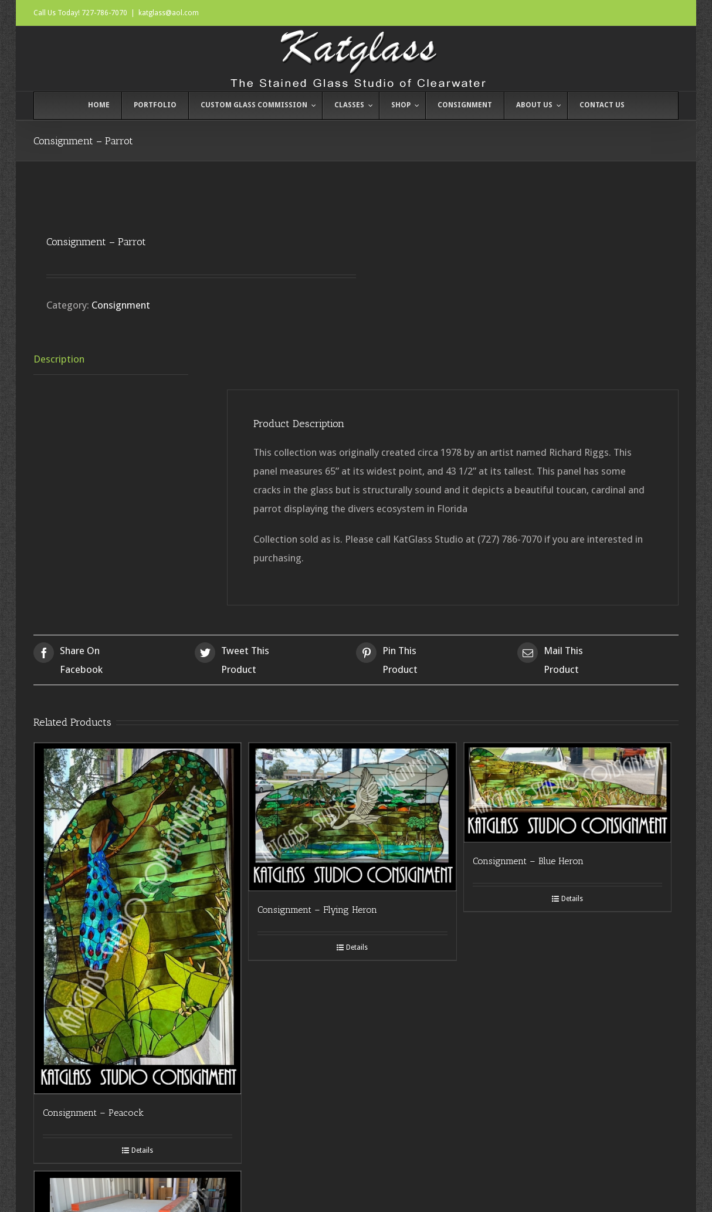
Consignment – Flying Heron (317, 909)
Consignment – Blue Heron (528, 860)
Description (58, 359)
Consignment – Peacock (93, 1112)
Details (142, 1150)
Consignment (120, 305)
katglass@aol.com (168, 13)
